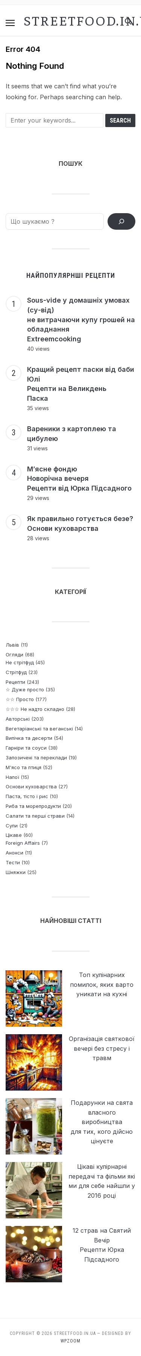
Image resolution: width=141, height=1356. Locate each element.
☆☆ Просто (20, 699)
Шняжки (16, 872)
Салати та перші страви (35, 816)
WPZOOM (70, 1341)
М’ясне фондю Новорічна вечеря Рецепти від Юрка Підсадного (79, 478)
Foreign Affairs (23, 843)
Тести (13, 862)
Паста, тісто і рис (27, 796)
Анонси (14, 853)
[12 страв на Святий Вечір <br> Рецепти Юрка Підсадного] (34, 1254)
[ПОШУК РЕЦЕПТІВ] (121, 221)
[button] (10, 23)
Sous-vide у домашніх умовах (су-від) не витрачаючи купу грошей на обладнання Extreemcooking (81, 319)
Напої (12, 777)
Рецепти (15, 682)
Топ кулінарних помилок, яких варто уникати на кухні (101, 984)
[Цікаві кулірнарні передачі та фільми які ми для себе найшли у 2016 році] (34, 1190)
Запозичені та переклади (36, 758)
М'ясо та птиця (23, 767)
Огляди (14, 654)
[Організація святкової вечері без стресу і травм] (34, 1062)
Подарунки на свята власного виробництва (102, 1112)
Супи (12, 826)
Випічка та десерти (29, 738)
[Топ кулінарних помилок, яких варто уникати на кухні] (34, 998)
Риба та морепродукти (33, 806)
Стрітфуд (16, 672)
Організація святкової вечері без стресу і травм (102, 1048)
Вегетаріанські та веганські (39, 729)
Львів (12, 645)
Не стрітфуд (20, 662)
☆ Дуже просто (25, 689)
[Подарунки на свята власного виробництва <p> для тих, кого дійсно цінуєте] (34, 1126)
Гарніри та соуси (26, 748)
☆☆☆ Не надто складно (35, 709)
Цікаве (14, 835)
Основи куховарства (31, 786)
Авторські (18, 719)
